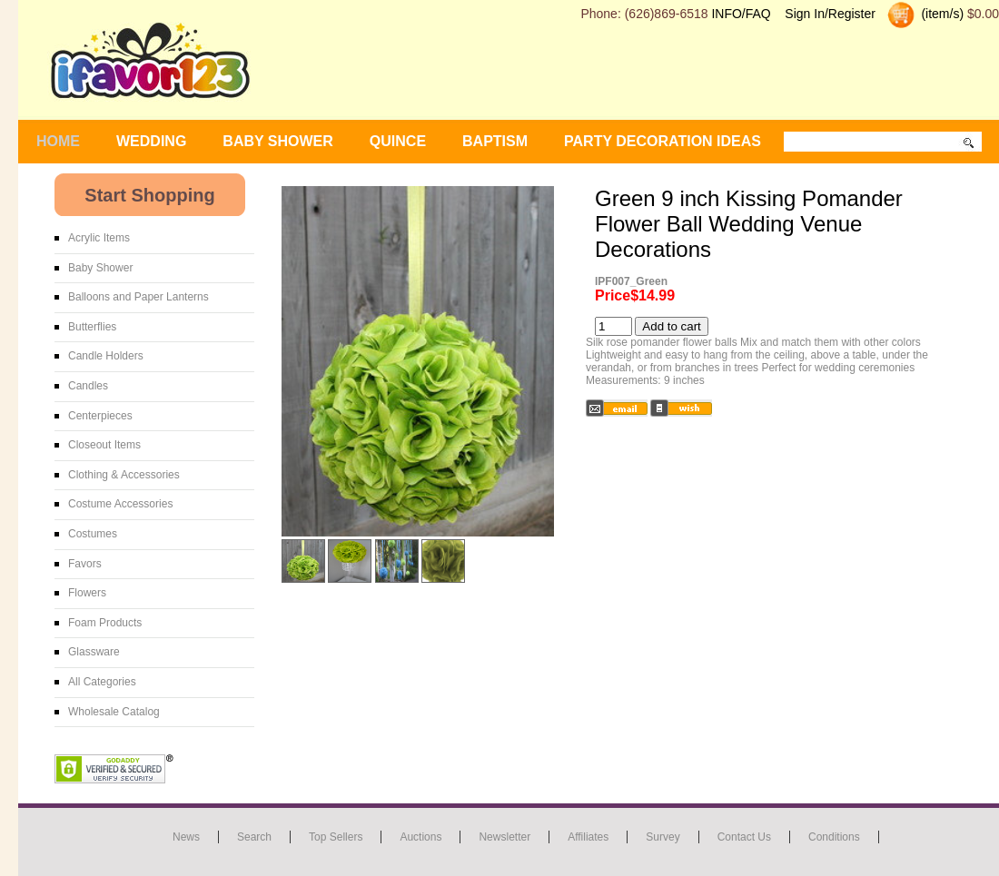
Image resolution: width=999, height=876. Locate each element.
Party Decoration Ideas (662, 141)
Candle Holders (105, 355)
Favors (85, 563)
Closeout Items (104, 444)
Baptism (495, 141)
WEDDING (151, 141)
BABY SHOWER (278, 141)
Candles (88, 385)
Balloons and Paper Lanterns (138, 296)
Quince (398, 141)
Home (58, 141)
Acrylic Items (99, 237)
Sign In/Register (830, 13)
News (186, 837)
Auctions (420, 837)
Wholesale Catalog (114, 711)
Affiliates (588, 837)
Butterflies (92, 326)
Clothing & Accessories (124, 474)
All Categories (102, 681)
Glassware (94, 651)
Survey (662, 837)
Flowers (87, 592)
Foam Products (105, 622)
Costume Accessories (120, 503)
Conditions (834, 837)
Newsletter (504, 837)
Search (254, 837)
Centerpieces (100, 415)
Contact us (744, 837)
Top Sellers (335, 837)
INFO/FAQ (740, 13)
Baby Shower (100, 267)
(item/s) (941, 13)
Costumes (92, 533)
